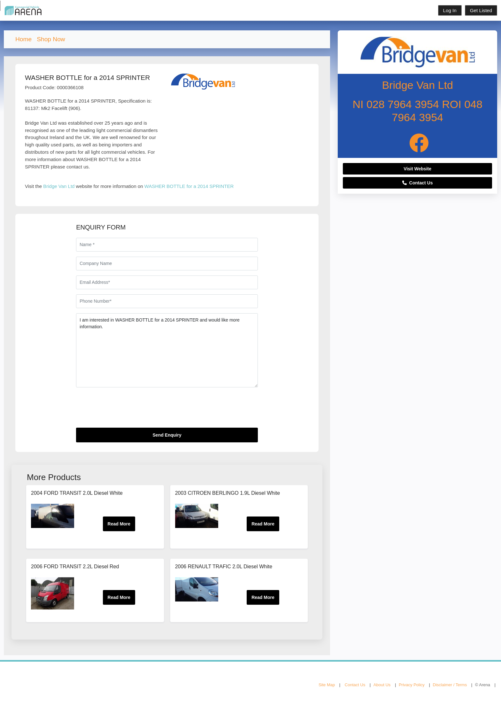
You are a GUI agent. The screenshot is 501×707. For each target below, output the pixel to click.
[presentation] (124, 410)
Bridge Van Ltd (58, 186)
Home (23, 39)
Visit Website (417, 168)
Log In (450, 10)
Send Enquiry (167, 435)
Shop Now (51, 39)
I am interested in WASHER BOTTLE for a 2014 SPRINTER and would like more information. (167, 350)
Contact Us (417, 182)
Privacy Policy (412, 684)
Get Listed (481, 10)
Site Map (327, 684)
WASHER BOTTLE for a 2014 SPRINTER (189, 186)
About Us (382, 684)
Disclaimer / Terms (450, 684)
